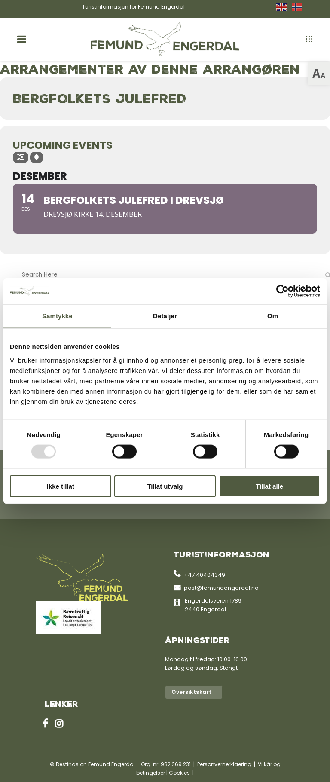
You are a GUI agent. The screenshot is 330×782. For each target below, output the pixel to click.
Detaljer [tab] (165, 316)
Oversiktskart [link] (191, 692)
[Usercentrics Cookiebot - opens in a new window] (282, 291)
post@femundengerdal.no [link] (221, 588)
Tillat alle (269, 486)
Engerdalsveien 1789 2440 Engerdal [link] (213, 605)
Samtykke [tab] (57, 316)
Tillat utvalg (165, 486)
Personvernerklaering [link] (224, 764)
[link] (319, 73)
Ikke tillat (60, 486)
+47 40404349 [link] (204, 575)
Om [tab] (272, 316)
